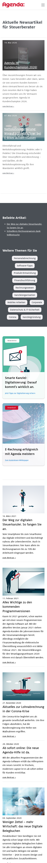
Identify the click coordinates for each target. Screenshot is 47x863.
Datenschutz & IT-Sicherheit (24, 310)
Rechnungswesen (25, 287)
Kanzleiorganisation (24, 295)
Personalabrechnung (25, 258)
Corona (12, 317)
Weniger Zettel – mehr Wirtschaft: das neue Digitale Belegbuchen (22, 826)
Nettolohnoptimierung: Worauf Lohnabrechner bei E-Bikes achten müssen (22, 133)
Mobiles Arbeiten (16, 302)
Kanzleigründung (32, 317)
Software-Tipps (25, 265)
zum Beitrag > (8, 106)
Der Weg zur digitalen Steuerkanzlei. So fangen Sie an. (22, 524)
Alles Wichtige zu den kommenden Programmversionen (17, 607)
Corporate (37, 302)
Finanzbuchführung (24, 280)
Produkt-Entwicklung (25, 273)
